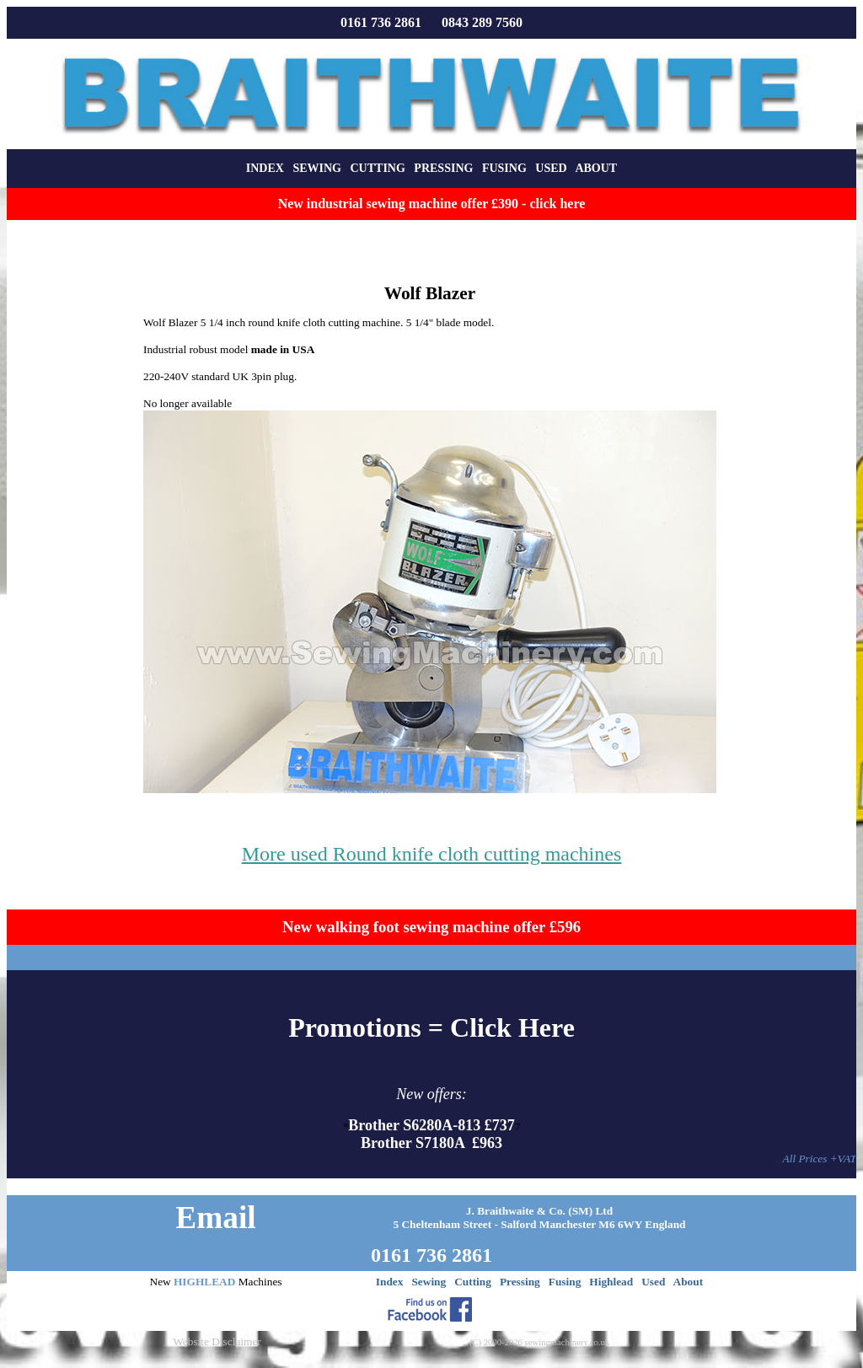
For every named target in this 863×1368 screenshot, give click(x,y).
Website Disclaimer (216, 1341)
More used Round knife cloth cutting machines (432, 854)
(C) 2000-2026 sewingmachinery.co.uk (539, 1342)
